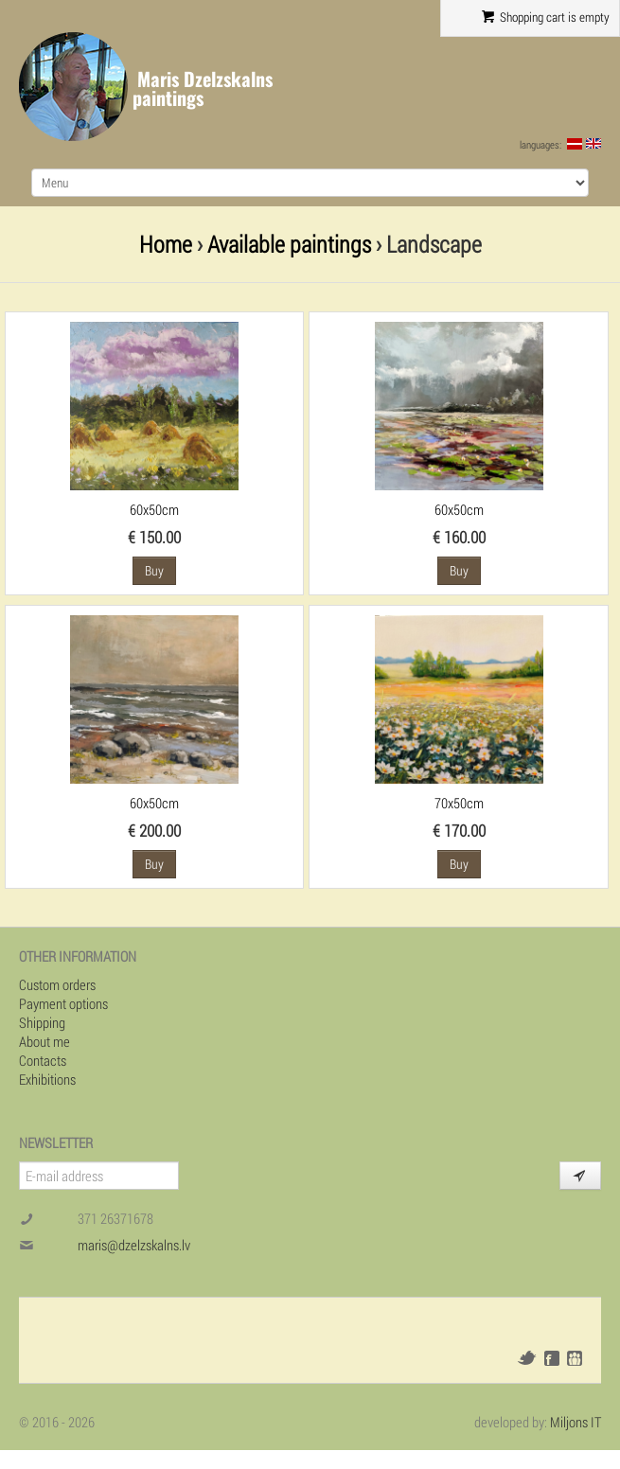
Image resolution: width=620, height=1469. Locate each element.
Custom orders (57, 984)
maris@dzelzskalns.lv (134, 1244)
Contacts (42, 1060)
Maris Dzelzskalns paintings (203, 88)
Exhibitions (47, 1079)
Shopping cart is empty (546, 17)
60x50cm (154, 509)
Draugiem (574, 1358)
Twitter (527, 1358)
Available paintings (289, 243)
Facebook (551, 1358)
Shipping (42, 1022)
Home (165, 243)
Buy (154, 570)
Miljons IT (575, 1421)
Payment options (63, 1003)
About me (44, 1041)
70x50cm (459, 802)
